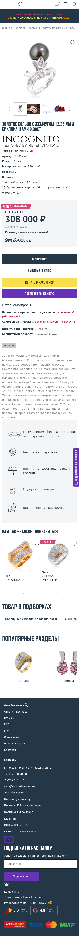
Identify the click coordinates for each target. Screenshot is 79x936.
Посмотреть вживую (39, 294)
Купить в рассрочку (39, 283)
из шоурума (67, 321)
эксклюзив (9, 345)
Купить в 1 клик (39, 271)
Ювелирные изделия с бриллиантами (30, 619)
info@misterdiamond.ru (19, 786)
